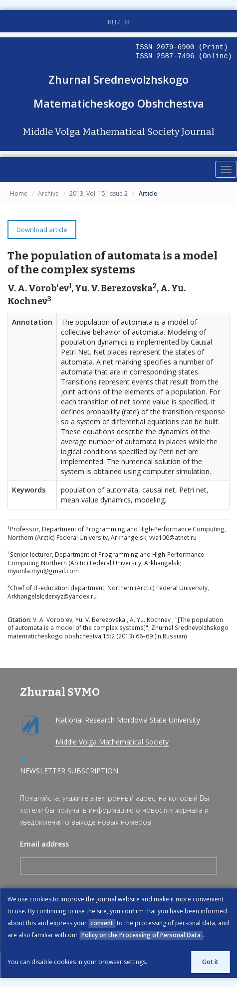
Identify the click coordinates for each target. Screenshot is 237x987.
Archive (48, 193)
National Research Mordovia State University (127, 720)
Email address (44, 844)
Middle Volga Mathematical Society (112, 741)
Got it (210, 962)
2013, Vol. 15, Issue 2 (98, 193)
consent (101, 923)
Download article (41, 229)
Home (18, 193)
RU (112, 22)
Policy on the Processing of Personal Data (141, 935)
